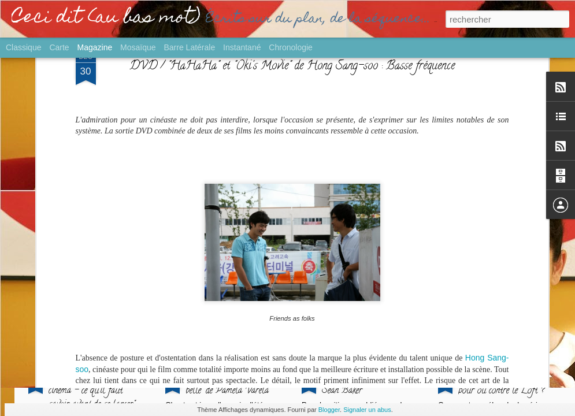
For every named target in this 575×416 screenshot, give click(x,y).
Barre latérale (189, 47)
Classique (23, 47)
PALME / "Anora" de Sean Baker (360, 384)
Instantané (242, 47)
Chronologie (291, 47)
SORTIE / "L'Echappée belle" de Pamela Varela (228, 384)
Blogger (329, 409)
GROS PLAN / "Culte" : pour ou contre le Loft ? (502, 384)
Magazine (95, 47)
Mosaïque (137, 47)
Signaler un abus (367, 409)
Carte (59, 47)
